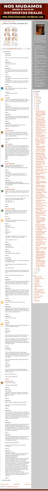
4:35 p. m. (7, 161)
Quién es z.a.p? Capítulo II (40, 263)
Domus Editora (37, 281)
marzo (37, 267)
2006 (36, 96)
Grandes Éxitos (37, 284)
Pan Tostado (36, 294)
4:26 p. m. (7, 141)
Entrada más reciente (5, 484)
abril (36, 109)
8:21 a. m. (7, 95)
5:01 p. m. (7, 178)
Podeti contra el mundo (38, 295)
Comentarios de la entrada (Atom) (12, 486)
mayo (37, 108)
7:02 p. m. (7, 477)
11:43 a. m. (7, 448)
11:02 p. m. (7, 298)
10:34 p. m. (7, 286)
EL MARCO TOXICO (9, 189)
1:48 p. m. (7, 408)
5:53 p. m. (7, 229)
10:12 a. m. (7, 121)
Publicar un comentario (6, 480)
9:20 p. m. (7, 420)
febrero (37, 269)
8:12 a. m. (7, 320)
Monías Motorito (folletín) (38, 291)
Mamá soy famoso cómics (39, 289)
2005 (36, 272)
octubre (37, 100)
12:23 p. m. (7, 398)
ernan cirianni (8, 144)
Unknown (7, 300)
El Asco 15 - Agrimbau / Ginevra (41, 210)
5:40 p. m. (7, 223)
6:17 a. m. (7, 74)
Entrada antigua (28, 484)
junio (36, 106)
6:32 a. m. (7, 84)
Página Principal (17, 484)
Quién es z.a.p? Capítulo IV (40, 187)
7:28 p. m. (7, 249)
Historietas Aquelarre (38, 286)
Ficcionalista (36, 283)
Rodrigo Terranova (8, 163)
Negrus (6, 218)
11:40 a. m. (7, 378)
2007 (36, 94)
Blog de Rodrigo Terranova (39, 278)
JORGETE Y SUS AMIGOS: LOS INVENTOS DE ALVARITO (40, 258)
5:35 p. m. (7, 206)
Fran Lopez (7, 86)
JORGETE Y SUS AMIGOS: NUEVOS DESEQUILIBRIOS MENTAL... (41, 182)
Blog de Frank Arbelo (38, 276)
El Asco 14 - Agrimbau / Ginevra (41, 247)
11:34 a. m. (7, 345)
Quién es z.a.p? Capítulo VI (40, 117)
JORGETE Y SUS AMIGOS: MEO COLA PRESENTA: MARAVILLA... (40, 114)
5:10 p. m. (7, 187)
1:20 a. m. (7, 314)
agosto (37, 103)
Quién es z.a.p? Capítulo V (40, 151)
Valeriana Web (37, 300)
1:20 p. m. (7, 128)
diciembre (37, 97)
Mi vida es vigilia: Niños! (39, 139)
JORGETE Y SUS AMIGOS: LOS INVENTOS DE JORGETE (40, 221)
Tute (35, 299)
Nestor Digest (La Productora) (39, 292)
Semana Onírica (37, 297)
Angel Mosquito (8, 130)
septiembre (38, 102)
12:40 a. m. (7, 304)
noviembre (38, 98)
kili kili (6, 97)
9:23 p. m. (7, 432)
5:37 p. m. (7, 216)
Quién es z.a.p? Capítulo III (40, 224)
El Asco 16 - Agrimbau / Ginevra (41, 171)
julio (36, 105)
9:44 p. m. (7, 277)
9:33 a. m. (7, 112)
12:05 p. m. (7, 387)
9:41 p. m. (7, 255)
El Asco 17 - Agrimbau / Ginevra (41, 137)
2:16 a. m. (7, 66)
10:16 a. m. (7, 328)
